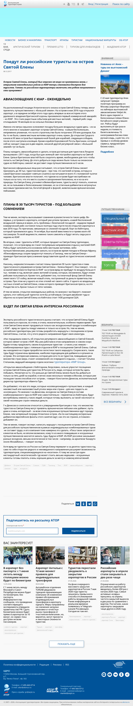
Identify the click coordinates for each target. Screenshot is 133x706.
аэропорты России (109, 616)
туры (15, 468)
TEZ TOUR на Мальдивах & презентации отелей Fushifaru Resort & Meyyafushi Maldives (114, 332)
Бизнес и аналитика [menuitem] (29, 40)
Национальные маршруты (115, 249)
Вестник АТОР (109, 225)
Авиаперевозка (75, 616)
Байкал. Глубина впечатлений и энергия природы (112, 362)
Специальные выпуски (114, 214)
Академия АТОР (99, 46)
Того (59, 465)
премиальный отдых (45, 629)
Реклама (52, 664)
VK (74, 4)
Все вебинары (111, 396)
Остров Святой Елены (22, 465)
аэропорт (89, 465)
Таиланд (51, 465)
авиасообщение (76, 465)
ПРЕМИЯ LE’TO (47, 46)
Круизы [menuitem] (64, 40)
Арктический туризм (24, 46)
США (44, 465)
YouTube (69, 4)
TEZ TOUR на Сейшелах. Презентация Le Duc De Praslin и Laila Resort (112, 347)
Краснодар (120, 620)
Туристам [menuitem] (76, 40)
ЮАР (66, 465)
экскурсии (24, 468)
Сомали (36, 465)
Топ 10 (106, 260)
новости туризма (11, 626)
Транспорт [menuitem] (50, 40)
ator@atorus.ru (24, 686)
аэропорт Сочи (107, 620)
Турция (39, 626)
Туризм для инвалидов (72, 46)
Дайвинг (7, 465)
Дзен (65, 4)
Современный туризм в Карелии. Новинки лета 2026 (115, 388)
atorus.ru (125, 701)
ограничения (74, 619)
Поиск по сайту (122, 4)
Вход (91, 4)
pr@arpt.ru (30, 691)
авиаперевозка (10, 629)
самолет (7, 468)
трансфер (58, 626)
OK (79, 4)
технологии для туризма (13, 633)
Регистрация (102, 4)
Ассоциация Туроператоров (15, 3)
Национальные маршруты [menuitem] (100, 40)
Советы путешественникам (115, 237)
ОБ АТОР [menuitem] (123, 40)
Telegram (83, 4)
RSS (61, 664)
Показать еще (67, 643)
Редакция (40, 664)
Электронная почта (14, 525)
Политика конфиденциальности (17, 664)
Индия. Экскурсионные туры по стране (115, 376)
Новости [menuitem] (10, 40)
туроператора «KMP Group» (68, 361)
